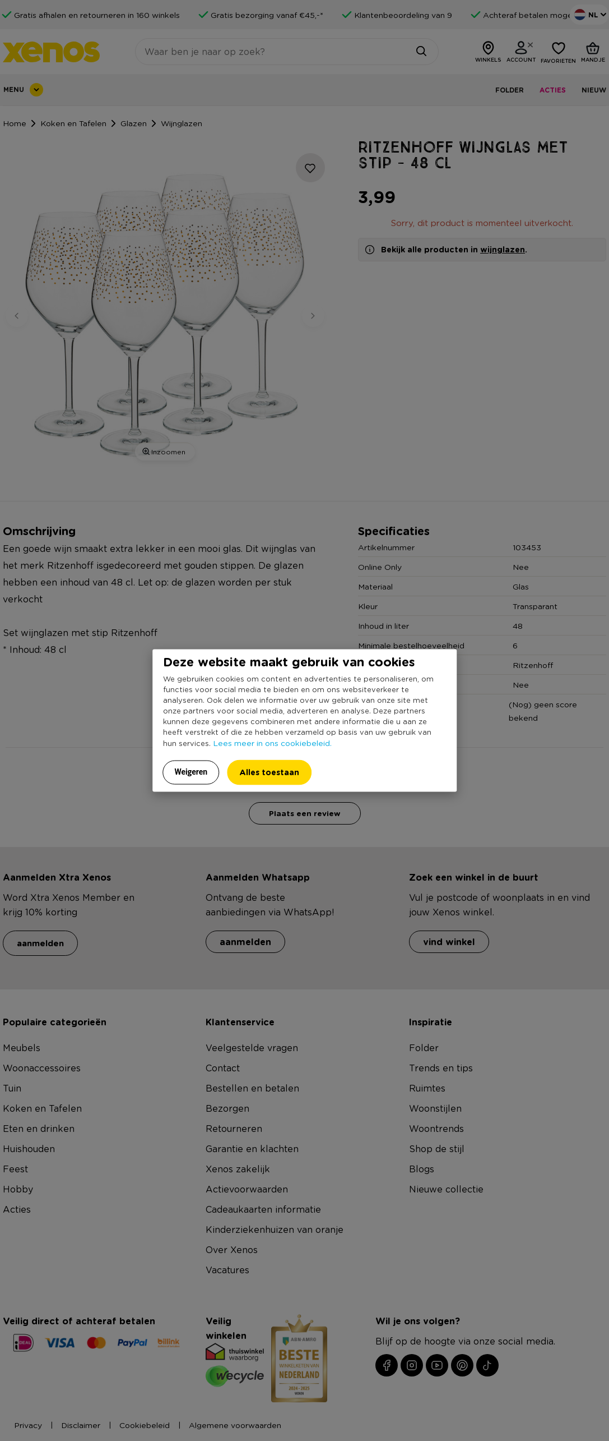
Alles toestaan (269, 771)
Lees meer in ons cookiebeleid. (272, 742)
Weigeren (191, 771)
